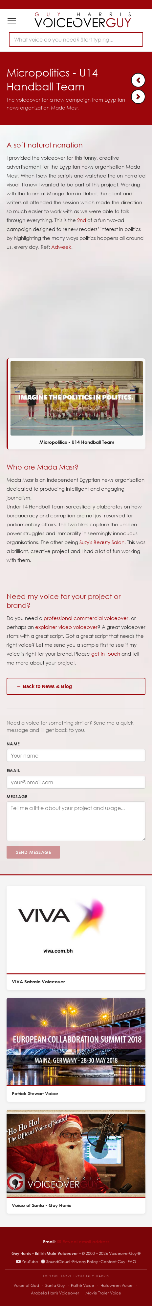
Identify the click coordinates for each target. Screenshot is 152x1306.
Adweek (61, 247)
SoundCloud (55, 1261)
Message (17, 796)
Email (13, 770)
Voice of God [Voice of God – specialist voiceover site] (26, 1285)
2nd (81, 220)
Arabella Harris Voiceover (55, 1293)
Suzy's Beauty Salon (101, 542)
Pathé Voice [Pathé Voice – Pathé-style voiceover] (82, 1285)
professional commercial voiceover (86, 618)
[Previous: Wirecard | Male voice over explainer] (138, 80)
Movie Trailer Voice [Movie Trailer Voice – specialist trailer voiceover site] (103, 1293)
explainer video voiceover (66, 627)
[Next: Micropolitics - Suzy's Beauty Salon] (138, 96)
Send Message (33, 852)
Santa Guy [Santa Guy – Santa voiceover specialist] (55, 1285)
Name (13, 743)
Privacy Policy (85, 1261)
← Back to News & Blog (44, 686)
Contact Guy (112, 1261)
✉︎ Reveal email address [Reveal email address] (83, 1241)
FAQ (132, 1261)
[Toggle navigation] (11, 21)
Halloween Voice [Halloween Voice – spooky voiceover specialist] (116, 1285)
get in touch (105, 653)
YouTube (27, 1261)
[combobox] (76, 39)
